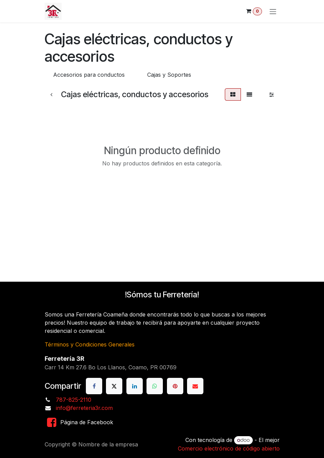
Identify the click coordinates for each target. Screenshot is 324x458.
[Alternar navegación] (273, 11)
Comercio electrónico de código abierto (229, 448)
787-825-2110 (73, 399)
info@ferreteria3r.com (84, 407)
